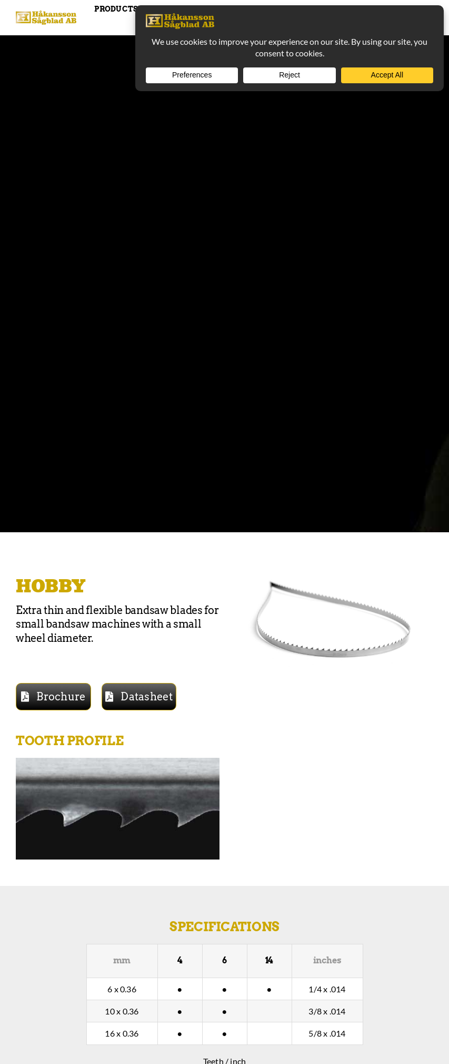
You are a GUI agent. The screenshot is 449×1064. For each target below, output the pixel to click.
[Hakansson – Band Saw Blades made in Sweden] (46, 14)
